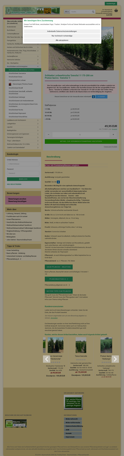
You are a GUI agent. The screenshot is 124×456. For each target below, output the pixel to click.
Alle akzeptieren (62, 40)
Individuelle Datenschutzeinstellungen (62, 31)
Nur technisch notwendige (62, 36)
